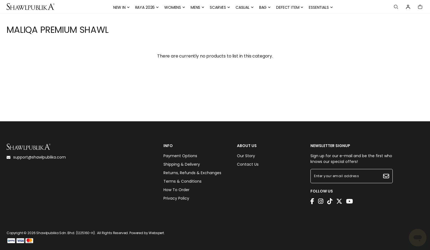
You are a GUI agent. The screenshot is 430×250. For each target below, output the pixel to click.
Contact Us (248, 164)
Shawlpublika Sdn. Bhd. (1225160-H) (65, 233)
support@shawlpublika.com (36, 157)
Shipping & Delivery (181, 164)
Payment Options (180, 156)
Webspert (156, 233)
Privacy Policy (176, 198)
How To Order (176, 189)
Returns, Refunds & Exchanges (192, 173)
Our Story (246, 156)
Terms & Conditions (182, 181)
